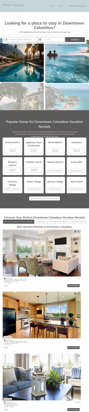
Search (75, 39)
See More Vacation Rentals (44, 286)
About (62, 6)
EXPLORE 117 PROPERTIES (33, 189)
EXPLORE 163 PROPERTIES (76, 170)
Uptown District (12, 275)
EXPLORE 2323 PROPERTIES (55, 150)
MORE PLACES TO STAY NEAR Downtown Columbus (44, 198)
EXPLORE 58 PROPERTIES (55, 189)
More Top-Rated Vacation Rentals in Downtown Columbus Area (44, 376)
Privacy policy (45, 402)
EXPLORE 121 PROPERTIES (12, 189)
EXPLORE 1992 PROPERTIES (12, 170)
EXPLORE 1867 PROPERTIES (33, 170)
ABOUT (53, 396)
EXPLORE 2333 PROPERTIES (33, 150)
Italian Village (76, 248)
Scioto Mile (54, 248)
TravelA (49, 407)
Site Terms (54, 402)
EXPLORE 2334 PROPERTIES (12, 150)
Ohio (5, 248)
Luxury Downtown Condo (52, 245)
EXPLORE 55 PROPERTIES (76, 189)
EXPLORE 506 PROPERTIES (55, 170)
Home (54, 6)
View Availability (15, 251)
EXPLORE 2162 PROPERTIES (76, 150)
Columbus (9, 248)
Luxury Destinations (78, 6)
